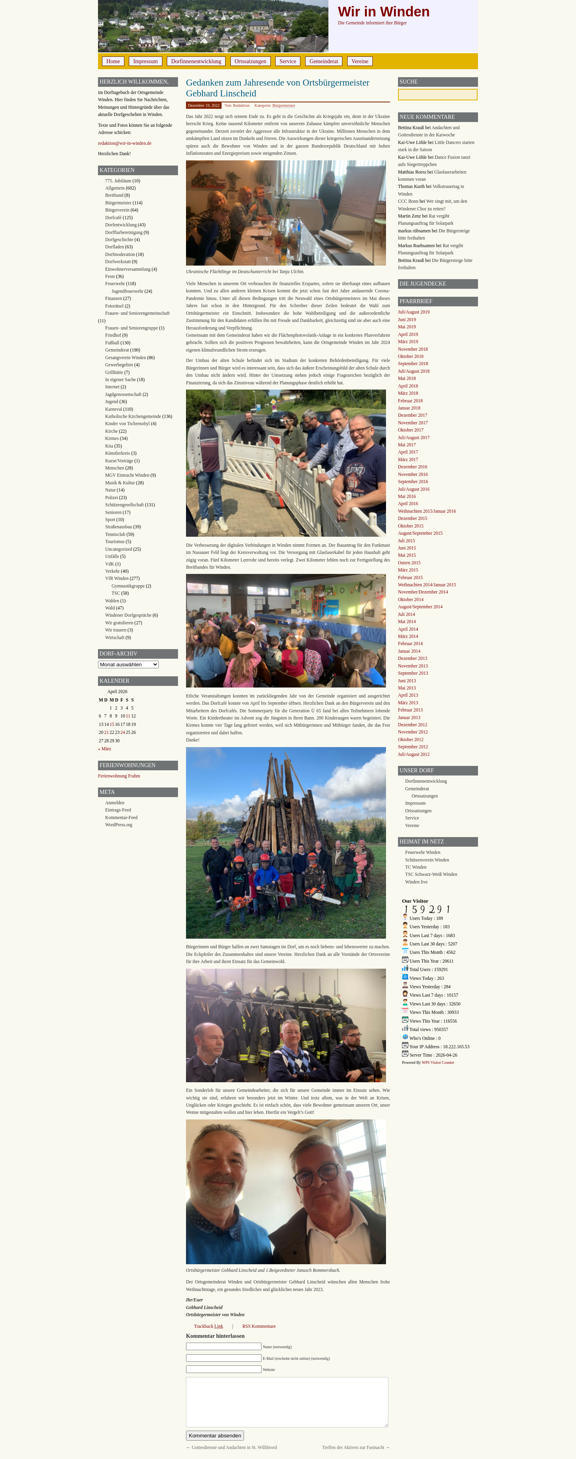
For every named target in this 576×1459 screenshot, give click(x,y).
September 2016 (413, 481)
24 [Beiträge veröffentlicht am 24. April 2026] (122, 732)
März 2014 (408, 636)
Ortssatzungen (250, 61)
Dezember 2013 (412, 658)
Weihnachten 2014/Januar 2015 (427, 584)
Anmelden (114, 802)
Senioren (113, 512)
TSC (116, 593)
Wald (110, 608)
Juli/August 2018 (414, 371)
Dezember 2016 (412, 466)
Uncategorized (118, 549)
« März (104, 748)
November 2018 (413, 349)
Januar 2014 (409, 651)
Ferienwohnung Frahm (119, 775)
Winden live (416, 881)
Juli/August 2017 (414, 437)
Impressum (145, 61)
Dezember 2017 (412, 415)
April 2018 (408, 386)
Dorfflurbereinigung (123, 232)
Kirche (111, 431)
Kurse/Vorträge (119, 460)
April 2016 (408, 503)
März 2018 (408, 393)
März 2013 (408, 702)
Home (113, 61)
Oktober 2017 (411, 430)
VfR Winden (117, 578)
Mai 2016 (407, 496)
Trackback (208, 1326)
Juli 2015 (406, 540)
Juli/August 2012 (414, 754)
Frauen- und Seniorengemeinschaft (137, 313)
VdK (109, 564)
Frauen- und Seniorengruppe (131, 328)
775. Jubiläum (118, 180)
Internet (112, 386)
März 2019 (408, 341)
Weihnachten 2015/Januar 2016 (427, 511)
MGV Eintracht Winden (127, 475)
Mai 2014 (407, 621)
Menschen (114, 468)
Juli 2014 (406, 614)
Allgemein (115, 188)
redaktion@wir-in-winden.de (125, 143)
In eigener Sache (120, 379)
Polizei (111, 497)
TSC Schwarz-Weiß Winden (431, 874)
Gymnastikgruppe (128, 586)
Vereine (360, 61)
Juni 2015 (407, 548)
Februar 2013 (410, 710)
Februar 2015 (410, 577)
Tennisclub (115, 534)
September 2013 (413, 673)
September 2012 (413, 746)
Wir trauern (115, 630)
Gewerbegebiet (119, 364)
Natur (110, 490)
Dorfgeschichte (119, 239)
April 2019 (408, 334)
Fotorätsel (114, 306)
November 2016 (413, 474)
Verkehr (112, 571)
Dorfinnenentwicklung (196, 61)
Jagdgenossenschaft (123, 394)
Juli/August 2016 (414, 489)
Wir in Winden (384, 11)
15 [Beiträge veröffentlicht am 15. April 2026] (112, 724)
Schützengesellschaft (124, 504)
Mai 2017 (407, 444)
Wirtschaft (114, 637)
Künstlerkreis (117, 453)
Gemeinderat (324, 61)
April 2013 (408, 695)
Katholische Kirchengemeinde (133, 416)
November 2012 (413, 732)
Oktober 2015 (411, 526)
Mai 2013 (407, 688)
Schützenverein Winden (427, 859)
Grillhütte (114, 372)
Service (288, 61)
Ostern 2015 (409, 562)
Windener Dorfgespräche (128, 615)
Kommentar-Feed (121, 817)
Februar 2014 (410, 643)
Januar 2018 (409, 408)
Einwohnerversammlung (127, 269)
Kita (109, 446)
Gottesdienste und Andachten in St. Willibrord (234, 1447)
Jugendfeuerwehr (127, 291)
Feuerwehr (115, 283)
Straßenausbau (118, 526)
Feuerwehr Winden (422, 852)
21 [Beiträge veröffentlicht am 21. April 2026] (106, 732)
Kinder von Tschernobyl (127, 423)
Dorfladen (114, 246)
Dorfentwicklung (121, 224)
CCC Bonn (408, 201)
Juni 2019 (407, 319)
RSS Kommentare (259, 1326)
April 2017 (408, 452)
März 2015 (408, 570)
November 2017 (413, 422)
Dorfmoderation (120, 254)
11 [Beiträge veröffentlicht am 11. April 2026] (128, 716)
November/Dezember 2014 (423, 592)
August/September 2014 (420, 606)
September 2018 (413, 363)
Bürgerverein (117, 210)
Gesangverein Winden (125, 357)
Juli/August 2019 (414, 312)
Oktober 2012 (411, 739)
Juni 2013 (407, 680)
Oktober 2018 (411, 356)
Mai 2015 (407, 555)
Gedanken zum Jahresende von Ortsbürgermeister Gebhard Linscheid (278, 87)
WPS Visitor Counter (438, 1062)
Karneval (113, 409)
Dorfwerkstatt (118, 261)
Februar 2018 (410, 400)
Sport (110, 519)
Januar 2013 (409, 717)
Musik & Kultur (120, 482)
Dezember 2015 (412, 518)
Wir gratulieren (119, 622)
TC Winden (415, 867)
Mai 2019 (407, 326)
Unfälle (112, 556)
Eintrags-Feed (118, 809)
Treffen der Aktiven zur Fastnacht (353, 1447)
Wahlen (112, 600)
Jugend (111, 401)
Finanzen (113, 298)
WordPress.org (118, 824)
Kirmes (112, 438)
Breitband (114, 195)
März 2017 (408, 459)
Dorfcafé (113, 217)
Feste (110, 276)
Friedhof (113, 335)
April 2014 (408, 629)
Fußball (112, 342)
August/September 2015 (420, 533)
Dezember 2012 (412, 724)
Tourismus (114, 541)
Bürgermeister (283, 105)
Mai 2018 (407, 378)
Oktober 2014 (411, 599)
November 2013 (413, 666)
